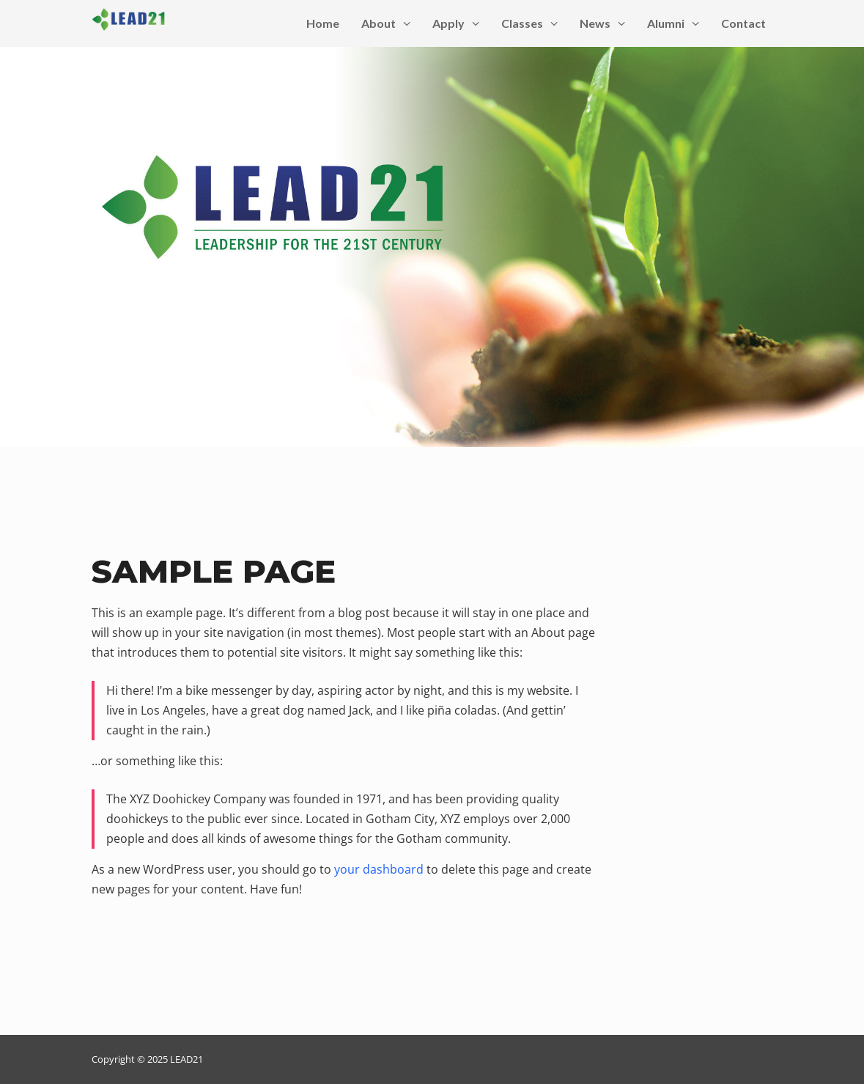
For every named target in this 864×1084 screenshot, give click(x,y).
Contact (743, 23)
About (385, 23)
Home (322, 23)
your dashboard (379, 869)
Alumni (673, 23)
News (602, 23)
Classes (529, 23)
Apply (455, 23)
